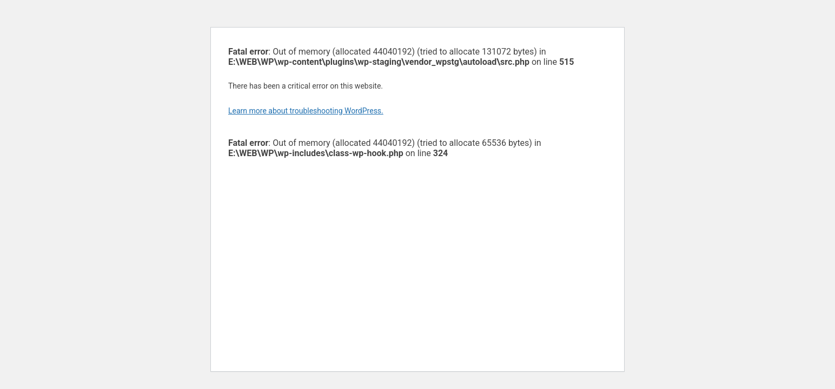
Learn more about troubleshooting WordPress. (305, 110)
